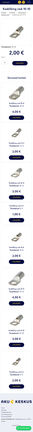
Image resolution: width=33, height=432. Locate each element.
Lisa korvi (20, 63)
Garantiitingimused (6, 414)
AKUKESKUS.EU (16, 425)
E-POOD (12, 13)
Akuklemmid (5, 15)
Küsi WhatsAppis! (24, 428)
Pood (2, 408)
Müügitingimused (6, 412)
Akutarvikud (22, 13)
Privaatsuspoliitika (6, 416)
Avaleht (3, 13)
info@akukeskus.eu (20, 419)
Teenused (3, 410)
